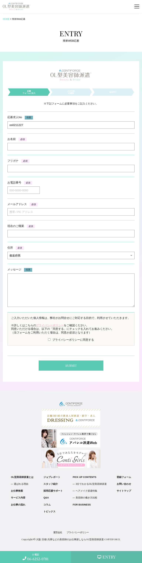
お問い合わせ (124, 484)
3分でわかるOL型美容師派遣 (91, 484)
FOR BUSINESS (82, 504)
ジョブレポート (51, 477)
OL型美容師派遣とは (22, 477)
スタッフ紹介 (50, 484)
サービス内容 (18, 497)
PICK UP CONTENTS (84, 477)
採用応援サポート (53, 490)
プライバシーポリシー (50, 325)
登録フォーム (124, 477)
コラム (47, 504)
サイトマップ (124, 490)
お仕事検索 (17, 490)
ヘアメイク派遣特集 (86, 490)
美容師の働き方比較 (86, 497)
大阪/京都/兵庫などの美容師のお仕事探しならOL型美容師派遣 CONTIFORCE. (78, 539)
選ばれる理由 (21, 484)
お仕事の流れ (18, 504)
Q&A (46, 497)
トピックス (49, 511)
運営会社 (57, 532)
